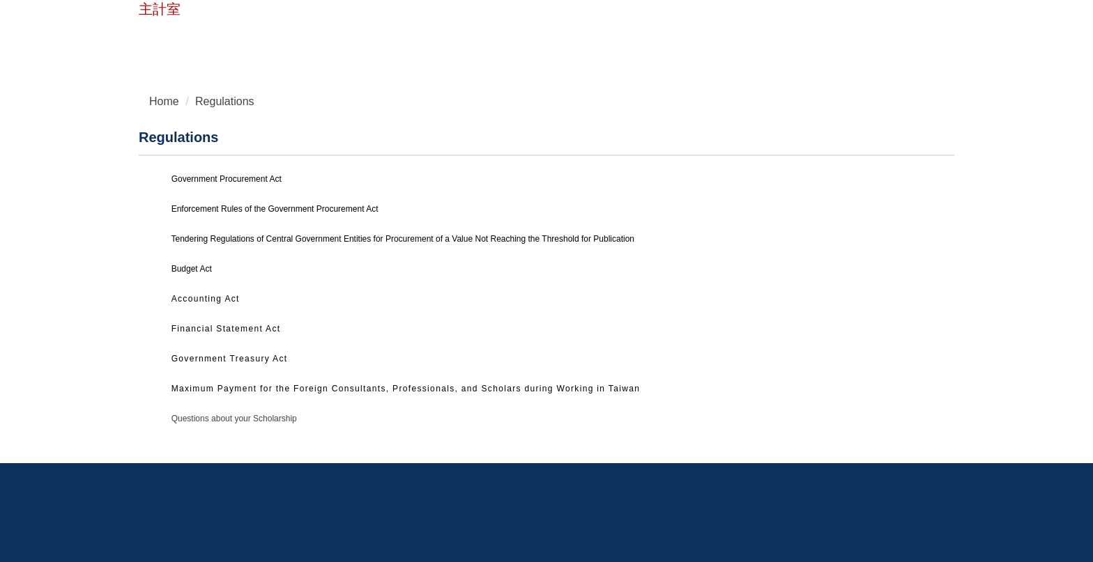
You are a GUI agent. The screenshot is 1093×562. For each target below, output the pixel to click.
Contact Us (279, 36)
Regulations (224, 101)
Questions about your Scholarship (234, 418)
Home (219, 36)
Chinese (345, 36)
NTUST (166, 36)
